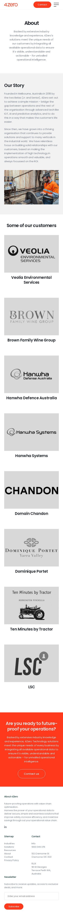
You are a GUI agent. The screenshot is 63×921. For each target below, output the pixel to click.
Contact (42, 4)
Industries (9, 843)
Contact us (31, 774)
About (7, 853)
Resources (10, 850)
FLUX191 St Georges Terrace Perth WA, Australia (41, 868)
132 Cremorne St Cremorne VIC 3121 (41, 855)
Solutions (9, 846)
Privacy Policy (11, 860)
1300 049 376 (38, 846)
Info (34, 843)
